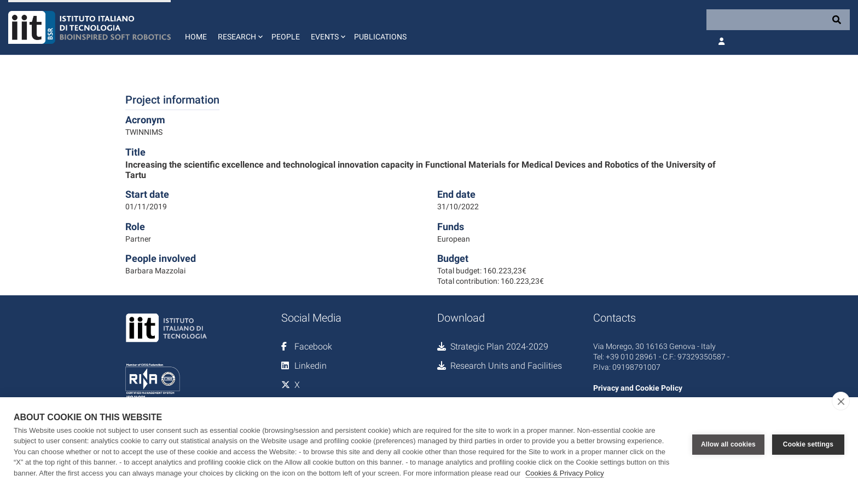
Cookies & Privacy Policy (564, 473)
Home (196, 36)
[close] (841, 401)
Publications (380, 36)
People (285, 36)
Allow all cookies (728, 444)
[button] (239, 27)
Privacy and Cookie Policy (637, 388)
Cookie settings (808, 444)
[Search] (778, 19)
